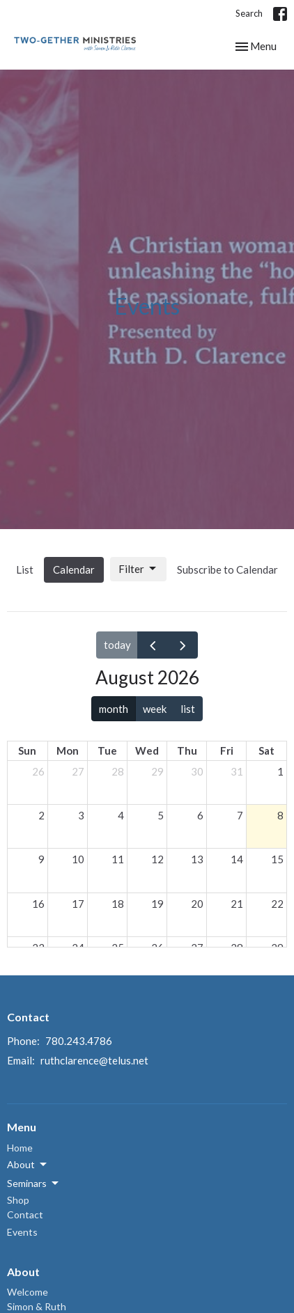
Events (22, 1232)
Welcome (27, 1292)
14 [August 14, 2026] (237, 859)
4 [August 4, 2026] (121, 815)
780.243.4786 (78, 1041)
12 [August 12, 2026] (157, 859)
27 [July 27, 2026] (78, 771)
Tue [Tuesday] (107, 750)
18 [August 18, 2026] (117, 903)
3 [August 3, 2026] (81, 815)
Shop (18, 1200)
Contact (25, 1214)
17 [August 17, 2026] (78, 903)
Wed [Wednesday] (147, 750)
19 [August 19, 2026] (157, 903)
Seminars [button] (34, 1183)
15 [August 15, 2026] (277, 859)
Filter (138, 569)
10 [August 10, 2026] (78, 859)
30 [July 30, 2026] (197, 771)
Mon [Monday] (67, 750)
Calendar (74, 569)
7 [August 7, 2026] (240, 815)
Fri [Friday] (226, 750)
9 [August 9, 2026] (41, 859)
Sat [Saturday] (266, 750)
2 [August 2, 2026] (41, 815)
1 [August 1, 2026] (280, 771)
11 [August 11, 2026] (117, 859)
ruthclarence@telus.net (94, 1060)
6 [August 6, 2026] (200, 815)
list (187, 708)
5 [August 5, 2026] (160, 815)
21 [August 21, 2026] (237, 903)
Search (249, 13)
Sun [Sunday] (27, 750)
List (24, 569)
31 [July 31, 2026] (237, 771)
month (113, 708)
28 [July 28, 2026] (117, 771)
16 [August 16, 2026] (38, 903)
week (155, 708)
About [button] (28, 1165)
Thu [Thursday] (187, 750)
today (117, 644)
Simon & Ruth (36, 1306)
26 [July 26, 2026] (38, 771)
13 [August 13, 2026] (197, 859)
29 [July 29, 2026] (157, 771)
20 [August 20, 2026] (197, 903)
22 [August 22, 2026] (277, 903)
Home (20, 1148)
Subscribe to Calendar (227, 569)
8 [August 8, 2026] (280, 815)
